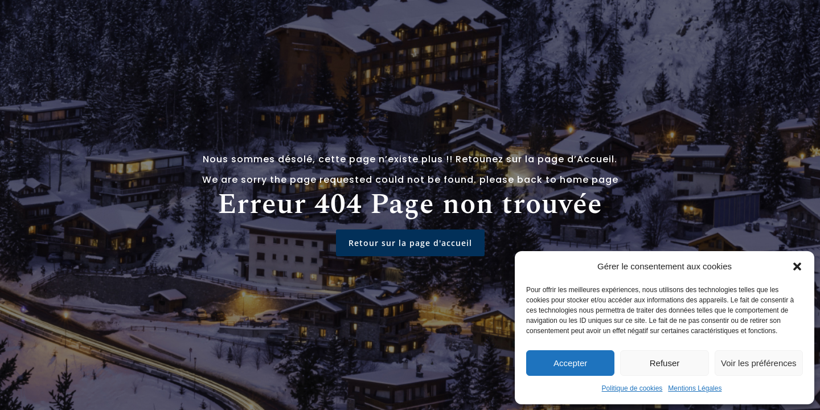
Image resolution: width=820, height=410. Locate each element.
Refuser (665, 363)
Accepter (570, 363)
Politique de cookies (632, 388)
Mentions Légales (694, 388)
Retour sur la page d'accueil (410, 242)
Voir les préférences (759, 363)
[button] (797, 266)
